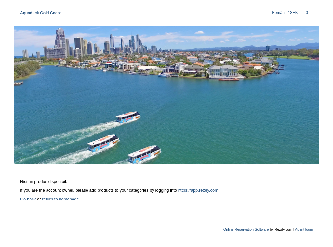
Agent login (304, 229)
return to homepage (60, 199)
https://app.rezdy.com (198, 190)
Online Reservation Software (246, 229)
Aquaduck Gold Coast (40, 13)
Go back (28, 199)
